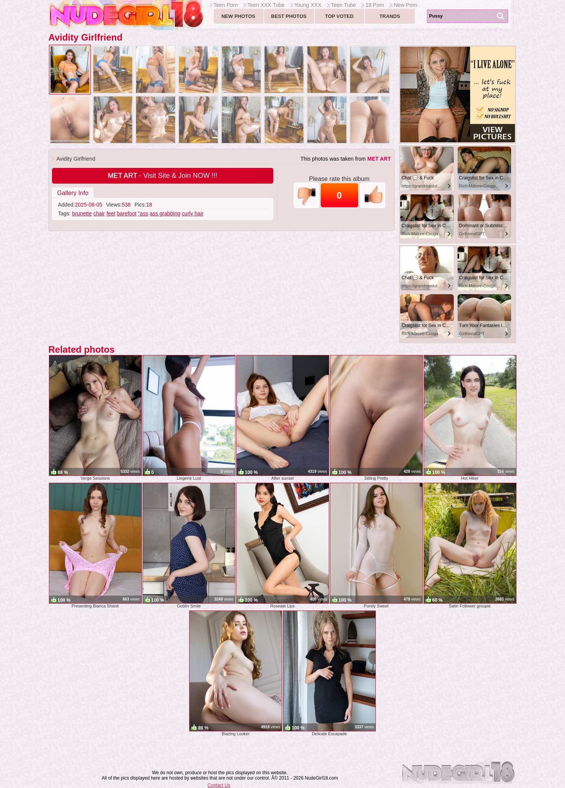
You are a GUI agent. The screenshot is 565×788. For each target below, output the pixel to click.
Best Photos (289, 16)
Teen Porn (226, 5)
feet (110, 213)
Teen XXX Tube (265, 5)
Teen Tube (343, 5)
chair (99, 213)
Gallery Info (73, 193)
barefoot (126, 213)
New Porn (405, 5)
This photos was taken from (345, 159)
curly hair (193, 213)
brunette (82, 213)
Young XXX (307, 5)
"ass (143, 213)
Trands (389, 16)
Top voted (339, 16)
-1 (306, 195)
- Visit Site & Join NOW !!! (163, 175)
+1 (372, 195)
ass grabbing (165, 213)
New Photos (238, 16)
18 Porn (374, 5)
